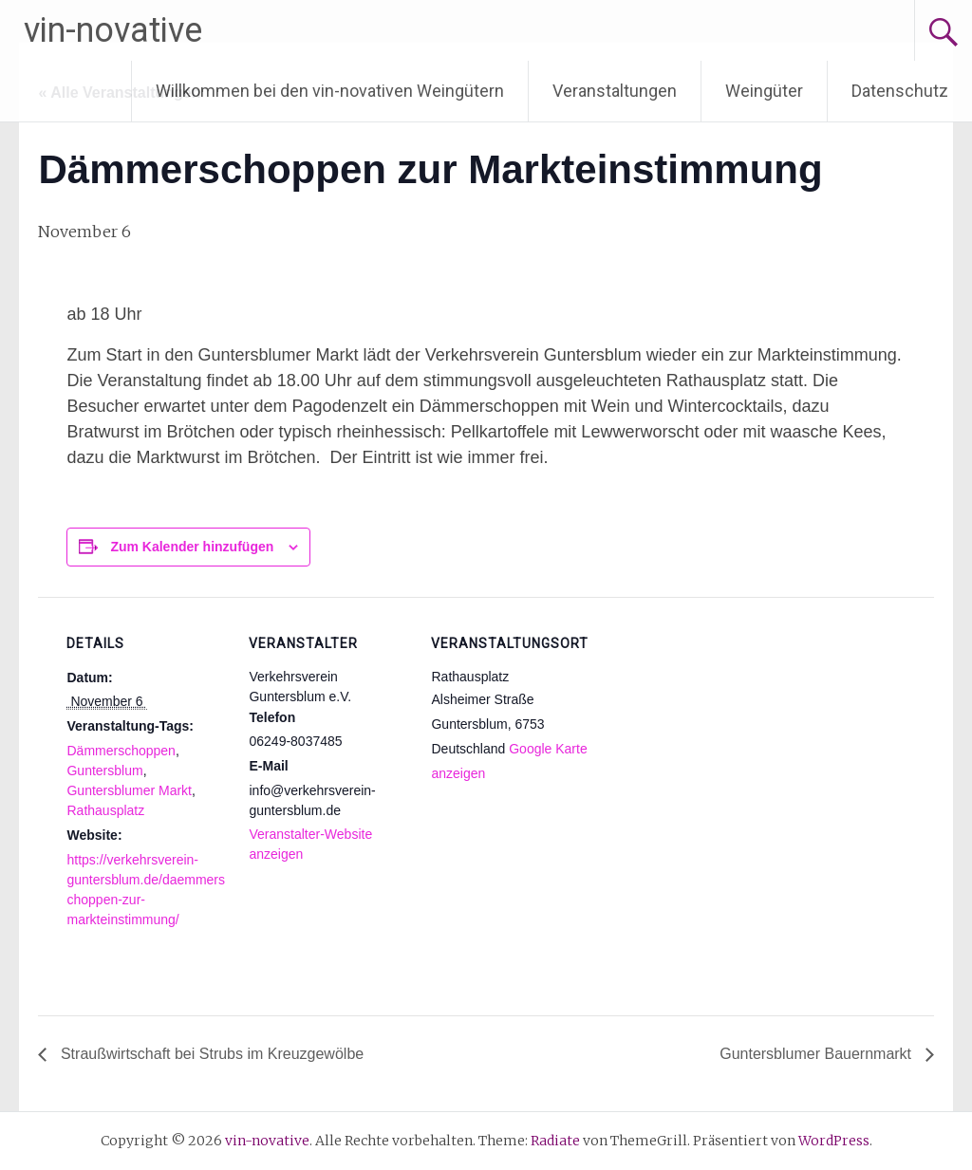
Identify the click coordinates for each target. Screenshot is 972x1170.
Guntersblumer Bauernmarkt (817, 1054)
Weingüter (764, 91)
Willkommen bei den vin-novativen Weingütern (330, 91)
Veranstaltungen (614, 91)
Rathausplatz (105, 810)
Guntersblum (104, 770)
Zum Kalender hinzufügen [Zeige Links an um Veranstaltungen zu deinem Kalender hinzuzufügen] (191, 546)
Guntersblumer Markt (128, 790)
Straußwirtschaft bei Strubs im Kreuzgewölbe (210, 1054)
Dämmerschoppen (120, 750)
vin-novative (113, 30)
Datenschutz (899, 91)
